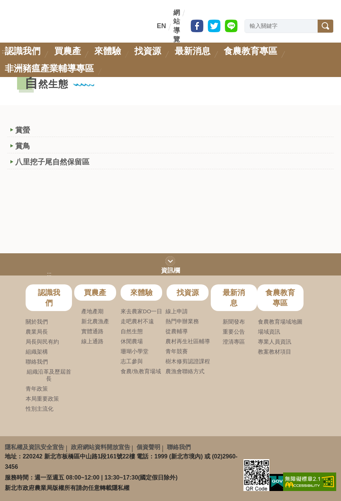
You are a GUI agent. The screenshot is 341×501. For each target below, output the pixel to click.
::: (155, 26)
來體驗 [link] (107, 51)
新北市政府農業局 (66, 33)
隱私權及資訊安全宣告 (34, 447)
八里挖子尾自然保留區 (52, 162)
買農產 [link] (67, 51)
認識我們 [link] (22, 51)
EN (161, 26)
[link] (309, 481)
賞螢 (22, 130)
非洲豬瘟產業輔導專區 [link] (49, 68)
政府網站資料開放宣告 (100, 447)
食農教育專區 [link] (250, 51)
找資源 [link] (147, 51)
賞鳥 (22, 146)
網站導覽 (176, 26)
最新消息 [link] (192, 51)
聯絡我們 (179, 447)
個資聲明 (148, 447)
